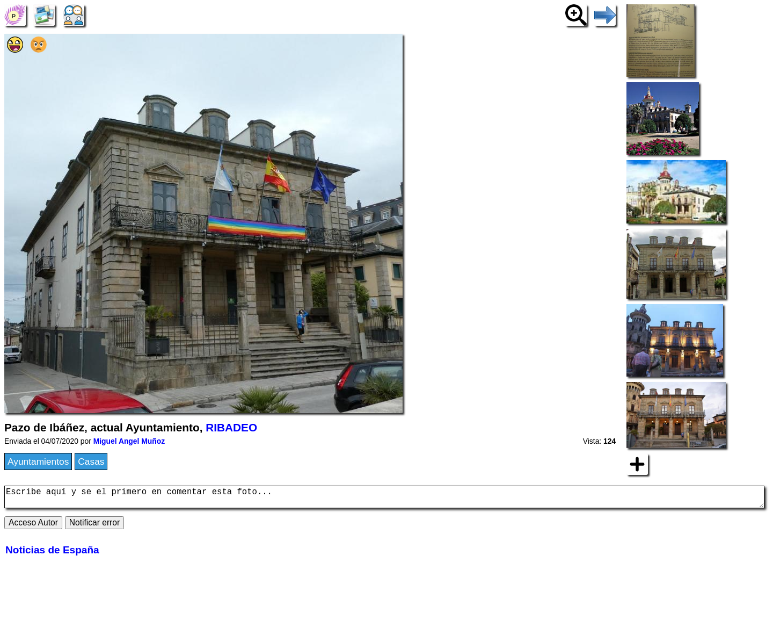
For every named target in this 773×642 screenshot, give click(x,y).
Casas (91, 461)
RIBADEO (231, 427)
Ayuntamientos (38, 461)
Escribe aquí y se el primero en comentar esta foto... (384, 499)
